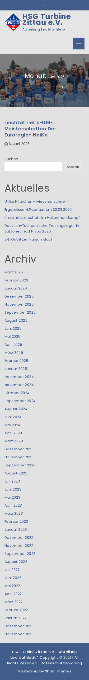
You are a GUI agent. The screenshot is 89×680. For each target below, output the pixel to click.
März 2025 (14, 352)
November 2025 (19, 304)
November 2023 (19, 457)
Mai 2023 (12, 497)
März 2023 (14, 513)
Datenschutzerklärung (61, 663)
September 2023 (20, 465)
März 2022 (14, 601)
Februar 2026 (16, 280)
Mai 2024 (13, 424)
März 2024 (14, 441)
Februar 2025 (16, 360)
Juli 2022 (12, 569)
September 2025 (20, 312)
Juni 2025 (13, 328)
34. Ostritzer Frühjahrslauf (28, 239)
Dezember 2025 (19, 296)
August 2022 (16, 561)
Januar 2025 (16, 368)
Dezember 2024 (19, 376)
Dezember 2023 (19, 449)
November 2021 (19, 634)
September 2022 (20, 553)
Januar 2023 (16, 529)
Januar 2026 (16, 288)
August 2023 (16, 473)
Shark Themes (58, 671)
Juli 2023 (12, 481)
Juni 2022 (13, 577)
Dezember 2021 (19, 625)
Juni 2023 (13, 489)
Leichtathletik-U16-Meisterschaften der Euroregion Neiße (30, 128)
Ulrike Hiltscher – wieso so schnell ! (37, 201)
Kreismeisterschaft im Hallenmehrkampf (42, 217)
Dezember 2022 (19, 537)
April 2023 (13, 505)
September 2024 (20, 400)
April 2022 (13, 593)
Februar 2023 (16, 521)
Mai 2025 (13, 336)
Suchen (11, 158)
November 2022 (19, 545)
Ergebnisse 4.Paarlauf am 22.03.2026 (38, 209)
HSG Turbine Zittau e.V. (46, 19)
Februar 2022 (16, 609)
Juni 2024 (13, 416)
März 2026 (14, 272)
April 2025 (13, 344)
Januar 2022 (16, 617)
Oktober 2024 (17, 392)
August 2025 (16, 320)
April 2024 (13, 432)
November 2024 (19, 384)
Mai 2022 (12, 585)
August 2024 (16, 408)
